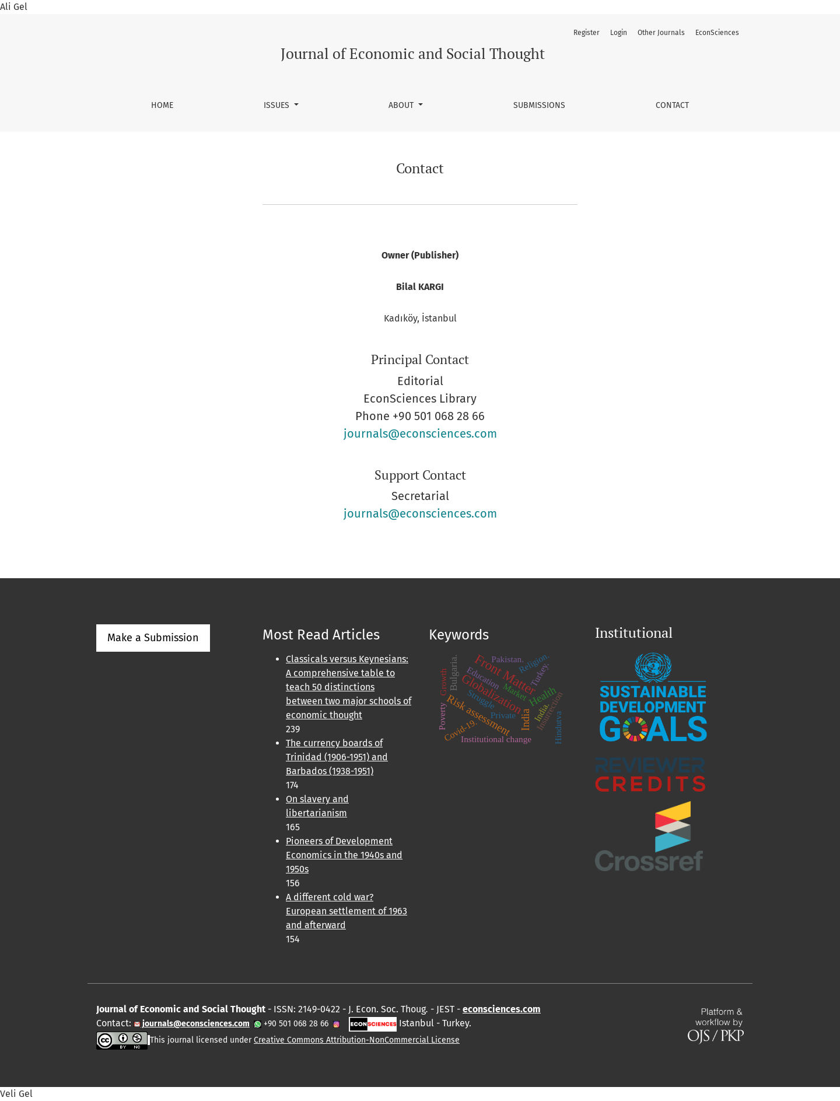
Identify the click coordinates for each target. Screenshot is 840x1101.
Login (618, 33)
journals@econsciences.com (420, 434)
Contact (672, 105)
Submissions (539, 105)
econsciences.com (502, 1009)
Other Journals (661, 33)
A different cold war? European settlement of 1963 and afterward (346, 911)
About (402, 105)
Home (162, 105)
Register (586, 33)
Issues (278, 105)
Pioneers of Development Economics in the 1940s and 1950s (344, 855)
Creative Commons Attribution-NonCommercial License (357, 1040)
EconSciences (717, 33)
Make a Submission (153, 637)
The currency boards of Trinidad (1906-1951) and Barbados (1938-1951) (337, 757)
